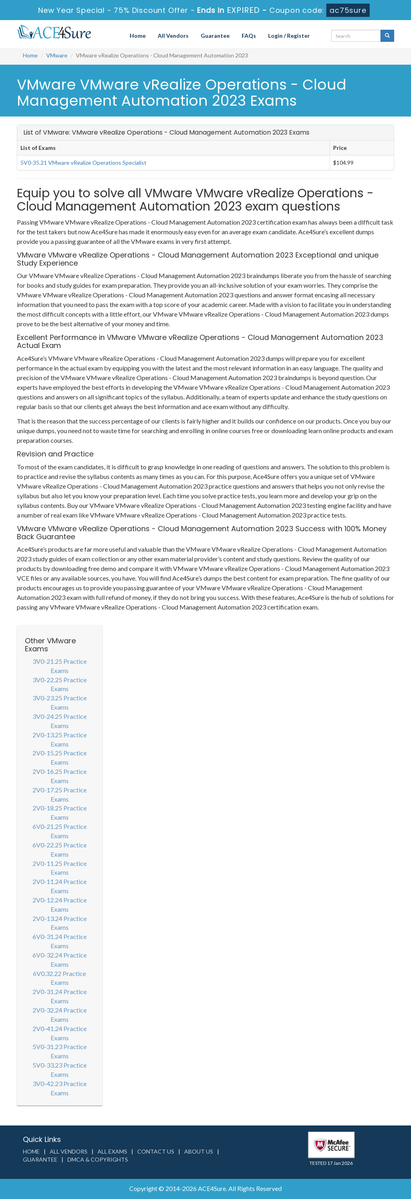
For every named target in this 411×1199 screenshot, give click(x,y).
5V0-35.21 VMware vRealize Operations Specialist (83, 162)
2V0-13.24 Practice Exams (60, 923)
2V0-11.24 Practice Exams (60, 886)
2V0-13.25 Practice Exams (60, 739)
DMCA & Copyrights (97, 1159)
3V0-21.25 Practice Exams (60, 665)
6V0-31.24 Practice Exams (60, 941)
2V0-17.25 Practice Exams (60, 794)
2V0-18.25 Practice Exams (60, 812)
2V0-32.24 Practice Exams (60, 1014)
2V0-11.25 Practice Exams (60, 867)
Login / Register (289, 35)
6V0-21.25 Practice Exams (60, 831)
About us (198, 1151)
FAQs (249, 35)
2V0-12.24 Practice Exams (60, 904)
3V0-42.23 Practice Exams (60, 1088)
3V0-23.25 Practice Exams (60, 702)
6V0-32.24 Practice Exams (60, 959)
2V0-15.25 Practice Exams (60, 757)
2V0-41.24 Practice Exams (60, 1033)
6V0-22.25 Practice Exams (60, 849)
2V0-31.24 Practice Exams (60, 996)
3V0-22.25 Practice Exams (60, 684)
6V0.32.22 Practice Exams (59, 978)
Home (138, 35)
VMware (56, 55)
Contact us (155, 1151)
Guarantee (215, 35)
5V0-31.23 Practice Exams (60, 1051)
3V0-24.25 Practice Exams (60, 720)
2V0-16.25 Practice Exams (60, 775)
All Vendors (173, 35)
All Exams (112, 1151)
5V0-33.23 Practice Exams (60, 1069)
